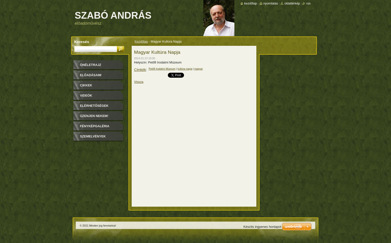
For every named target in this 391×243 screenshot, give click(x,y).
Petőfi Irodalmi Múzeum (162, 68)
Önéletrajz (90, 65)
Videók (86, 95)
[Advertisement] (101, 170)
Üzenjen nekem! (94, 116)
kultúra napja (185, 68)
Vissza (138, 82)
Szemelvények (93, 136)
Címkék (140, 70)
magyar (198, 68)
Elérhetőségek (94, 106)
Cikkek (86, 85)
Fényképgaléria (94, 126)
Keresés (81, 42)
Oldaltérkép (292, 3)
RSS (308, 3)
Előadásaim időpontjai (90, 76)
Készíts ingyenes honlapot (262, 227)
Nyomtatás (270, 3)
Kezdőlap (141, 41)
